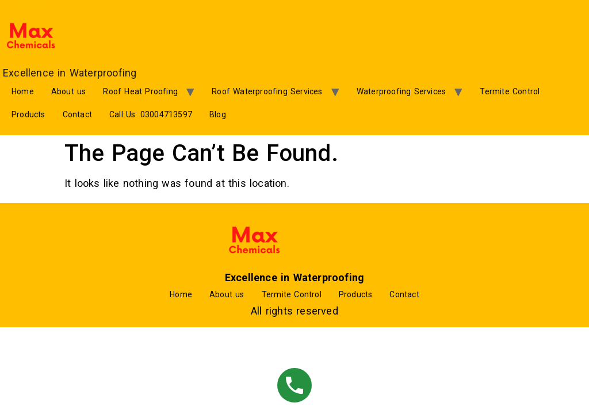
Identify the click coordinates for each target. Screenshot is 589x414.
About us (68, 91)
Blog (217, 114)
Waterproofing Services (401, 91)
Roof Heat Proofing (140, 91)
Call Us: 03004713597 (150, 114)
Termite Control (510, 91)
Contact (77, 114)
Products (28, 114)
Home (23, 91)
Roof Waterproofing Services (267, 91)
